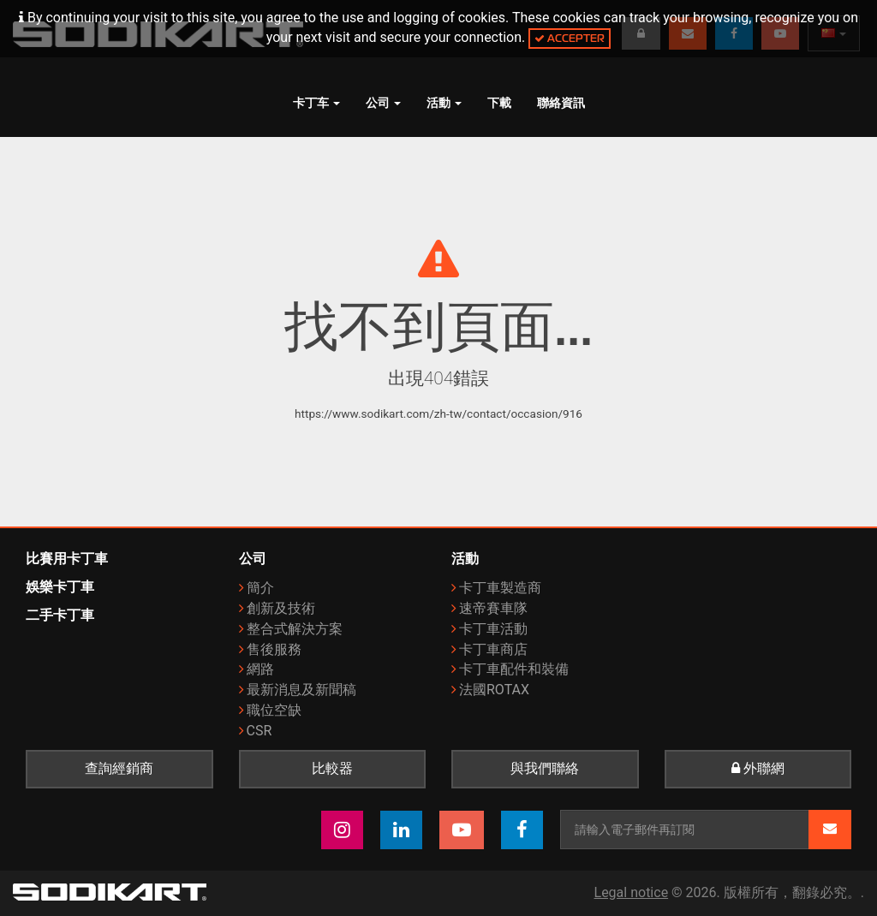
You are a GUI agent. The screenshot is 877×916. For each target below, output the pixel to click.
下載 (499, 102)
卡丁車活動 (493, 629)
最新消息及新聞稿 (301, 689)
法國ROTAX (494, 689)
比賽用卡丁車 (67, 558)
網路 (260, 669)
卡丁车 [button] (316, 102)
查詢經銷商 (119, 768)
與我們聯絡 (544, 768)
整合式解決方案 (295, 629)
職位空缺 (274, 710)
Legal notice (631, 892)
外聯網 (758, 768)
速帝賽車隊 (493, 608)
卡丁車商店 (493, 649)
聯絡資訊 (561, 102)
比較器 (332, 768)
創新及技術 (281, 608)
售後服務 (274, 649)
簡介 (260, 588)
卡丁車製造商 (500, 588)
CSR (259, 731)
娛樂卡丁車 (60, 587)
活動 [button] (444, 102)
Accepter (569, 38)
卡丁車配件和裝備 (514, 669)
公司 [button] (383, 102)
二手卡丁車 (60, 615)
